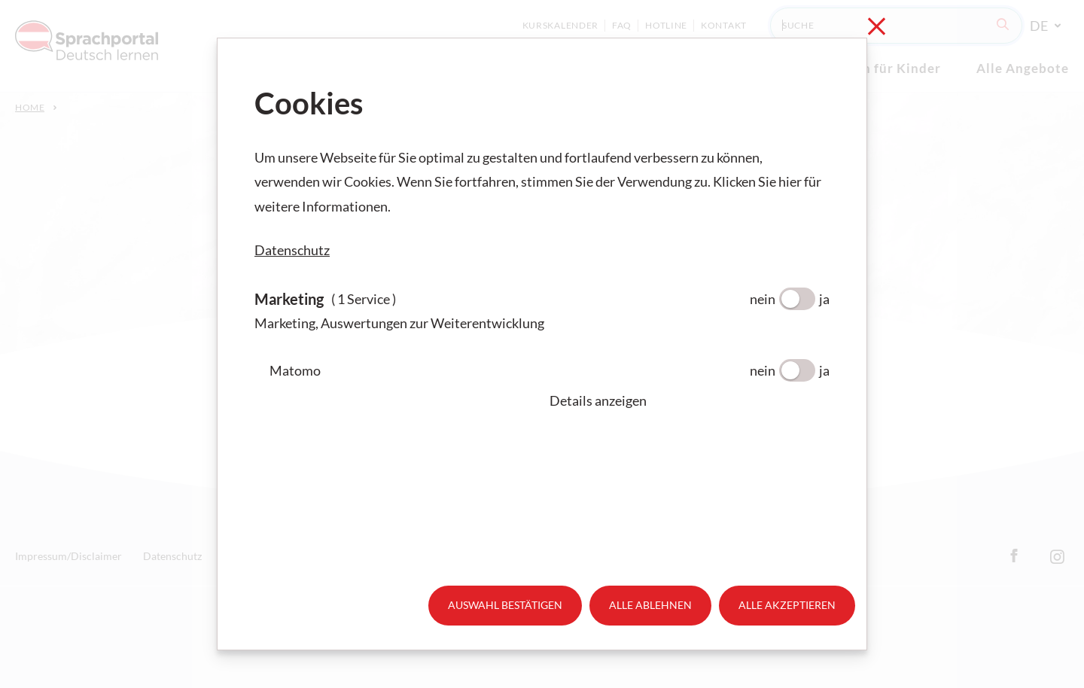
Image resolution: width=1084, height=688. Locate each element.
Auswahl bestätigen (505, 604)
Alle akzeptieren (787, 604)
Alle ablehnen (650, 604)
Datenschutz (292, 250)
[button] (690, 400)
